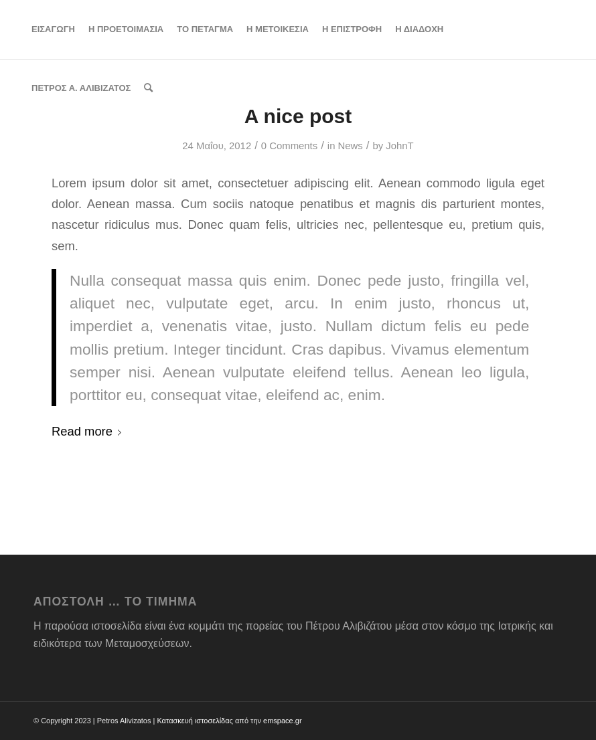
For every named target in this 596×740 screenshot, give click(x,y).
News (350, 146)
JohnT (399, 146)
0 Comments (289, 146)
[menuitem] (53, 29)
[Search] (148, 88)
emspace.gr (282, 721)
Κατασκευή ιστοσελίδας (194, 721)
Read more (89, 431)
